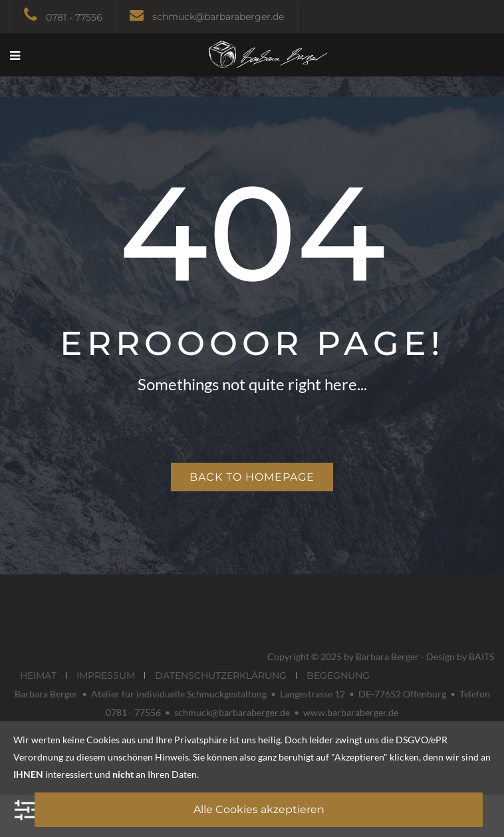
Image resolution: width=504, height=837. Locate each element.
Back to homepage (252, 477)
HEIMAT (38, 675)
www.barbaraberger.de (350, 712)
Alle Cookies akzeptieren (258, 809)
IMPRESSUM (105, 675)
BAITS (481, 656)
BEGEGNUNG (338, 675)
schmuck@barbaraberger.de (218, 17)
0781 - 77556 (74, 17)
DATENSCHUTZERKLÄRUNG (221, 675)
